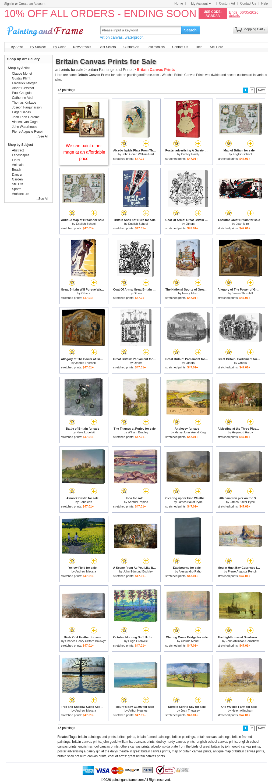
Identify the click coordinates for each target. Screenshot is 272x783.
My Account (201, 4)
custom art (244, 75)
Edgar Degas (21, 112)
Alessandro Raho (190, 571)
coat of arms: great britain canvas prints (136, 756)
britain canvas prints (86, 742)
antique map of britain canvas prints (238, 751)
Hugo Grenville (138, 641)
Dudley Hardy (190, 154)
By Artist (17, 47)
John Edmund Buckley (138, 571)
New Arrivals (82, 47)
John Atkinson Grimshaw (242, 641)
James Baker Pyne (190, 501)
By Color (59, 47)
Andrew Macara (85, 571)
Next (261, 90)
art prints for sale (69, 69)
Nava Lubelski (85, 432)
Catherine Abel (22, 98)
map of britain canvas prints (191, 751)
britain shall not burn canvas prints (82, 756)
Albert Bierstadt (23, 88)
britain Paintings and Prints (110, 69)
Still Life (17, 184)
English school (242, 154)
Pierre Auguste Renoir (242, 571)
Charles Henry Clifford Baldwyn (86, 641)
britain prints (126, 737)
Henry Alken (190, 293)
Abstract (18, 150)
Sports (17, 189)
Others (190, 223)
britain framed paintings (154, 737)
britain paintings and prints (97, 737)
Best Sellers (107, 47)
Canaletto (85, 501)
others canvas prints (135, 746)
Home (178, 3)
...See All (42, 136)
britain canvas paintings (213, 737)
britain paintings (183, 737)
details (234, 15)
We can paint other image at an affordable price (83, 152)
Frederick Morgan (24, 83)
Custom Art (227, 3)
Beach (16, 170)
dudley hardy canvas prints (175, 742)
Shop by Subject (20, 145)
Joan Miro (242, 223)
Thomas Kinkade (24, 102)
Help (264, 3)
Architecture (20, 194)
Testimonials (156, 47)
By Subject (38, 47)
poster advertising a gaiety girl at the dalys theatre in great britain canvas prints (114, 751)
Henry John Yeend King (190, 432)
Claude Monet (190, 641)
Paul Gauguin (22, 93)
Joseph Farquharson (27, 107)
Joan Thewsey (190, 710)
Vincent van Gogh (25, 122)
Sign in (9, 4)
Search (190, 30)
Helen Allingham (242, 710)
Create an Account (32, 4)
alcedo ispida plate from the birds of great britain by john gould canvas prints (205, 746)
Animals (18, 165)
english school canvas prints (216, 742)
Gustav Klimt (21, 78)
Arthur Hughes (137, 710)
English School (86, 223)
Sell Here (216, 47)
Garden (17, 179)
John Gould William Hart (138, 154)
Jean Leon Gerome (26, 117)
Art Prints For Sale (46, 30)
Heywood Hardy (242, 432)
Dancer (17, 174)
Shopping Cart (252, 29)
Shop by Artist (19, 68)
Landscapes (21, 155)
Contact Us (248, 3)
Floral (16, 160)
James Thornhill (242, 293)
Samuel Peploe (138, 501)
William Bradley (138, 432)
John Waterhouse (24, 127)
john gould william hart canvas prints (129, 742)
